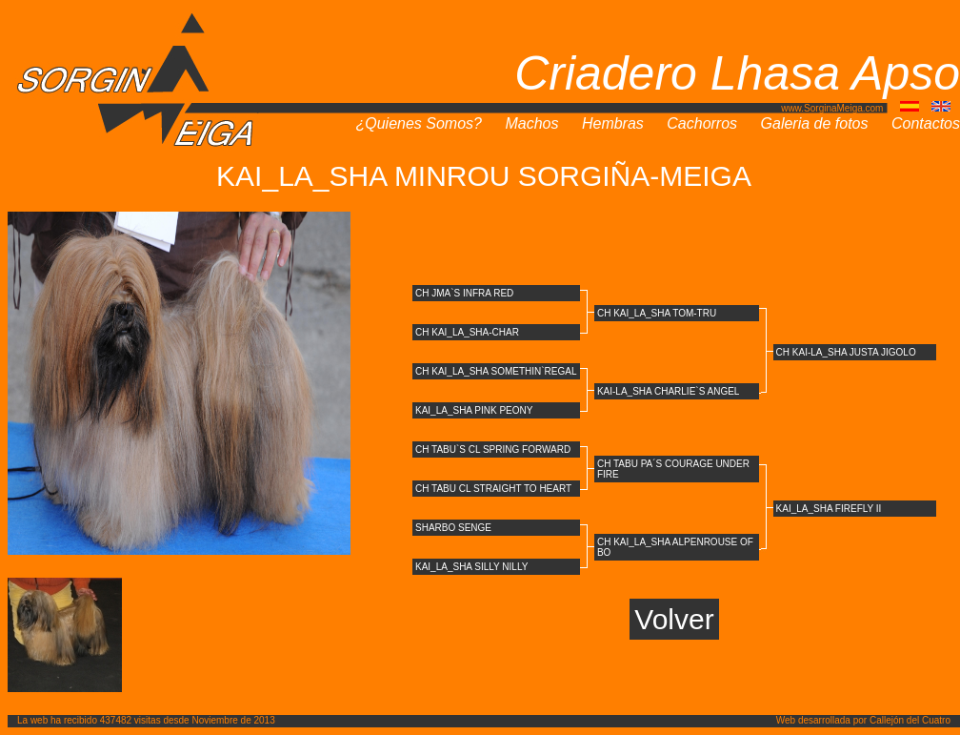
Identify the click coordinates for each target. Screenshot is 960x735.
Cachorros (702, 123)
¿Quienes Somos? (418, 123)
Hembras (613, 123)
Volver (673, 619)
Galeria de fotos (815, 123)
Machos (531, 123)
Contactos (925, 123)
